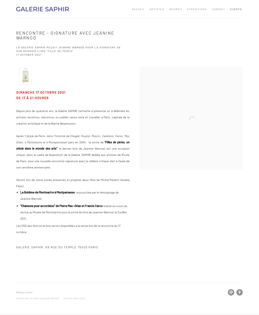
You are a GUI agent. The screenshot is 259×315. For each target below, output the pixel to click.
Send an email (231, 292)
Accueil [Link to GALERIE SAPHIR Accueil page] (138, 9)
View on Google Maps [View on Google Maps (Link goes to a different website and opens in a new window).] (239, 292)
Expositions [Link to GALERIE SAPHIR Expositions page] (197, 9)
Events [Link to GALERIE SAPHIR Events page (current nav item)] (236, 9)
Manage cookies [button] (24, 292)
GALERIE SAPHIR (42, 9)
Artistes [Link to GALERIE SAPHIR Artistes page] (157, 9)
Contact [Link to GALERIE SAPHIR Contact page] (218, 9)
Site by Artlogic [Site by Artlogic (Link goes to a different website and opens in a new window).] (74, 298)
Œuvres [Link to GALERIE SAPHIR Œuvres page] (175, 9)
